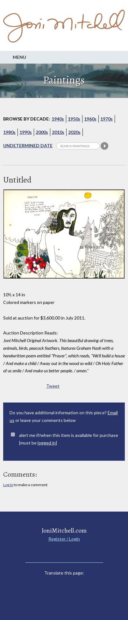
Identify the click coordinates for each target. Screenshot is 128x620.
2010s (58, 132)
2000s (42, 132)
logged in (47, 442)
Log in (8, 484)
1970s (106, 118)
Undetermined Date (28, 145)
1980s (9, 132)
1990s (25, 132)
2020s (74, 132)
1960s (90, 118)
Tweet (53, 386)
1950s (74, 118)
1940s (58, 118)
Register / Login (64, 538)
